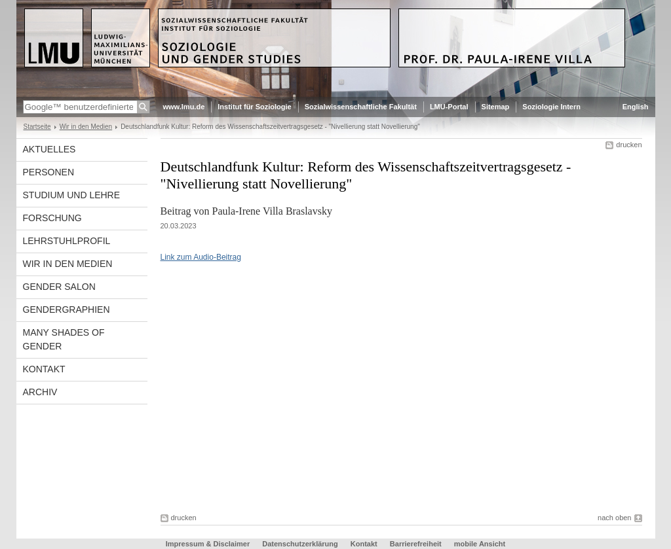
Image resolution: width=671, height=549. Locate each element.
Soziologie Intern (551, 107)
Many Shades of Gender (64, 339)
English (636, 107)
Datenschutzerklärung (300, 544)
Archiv (40, 392)
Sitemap (496, 107)
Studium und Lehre (72, 195)
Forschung (52, 218)
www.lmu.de (184, 107)
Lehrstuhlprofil (67, 241)
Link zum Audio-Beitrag (201, 257)
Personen (49, 172)
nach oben (614, 518)
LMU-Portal (449, 107)
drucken (629, 145)
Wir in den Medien (86, 126)
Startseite (37, 126)
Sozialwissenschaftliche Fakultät (361, 107)
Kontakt (44, 369)
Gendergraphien (66, 309)
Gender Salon (59, 286)
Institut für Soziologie (254, 107)
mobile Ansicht (479, 544)
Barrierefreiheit (417, 544)
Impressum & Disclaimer (208, 544)
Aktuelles (49, 149)
